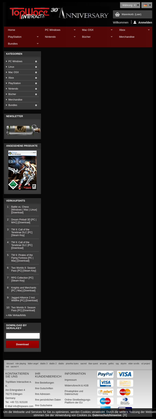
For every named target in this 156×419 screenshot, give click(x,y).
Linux (11, 66)
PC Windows (58, 30)
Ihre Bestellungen (44, 382)
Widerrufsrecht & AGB (76, 385)
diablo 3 (43, 363)
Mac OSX (95, 30)
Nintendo (58, 37)
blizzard (9, 363)
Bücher (95, 37)
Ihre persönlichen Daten (48, 399)
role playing (20, 363)
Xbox (132, 30)
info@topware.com (23, 406)
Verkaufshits (15, 200)
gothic (111, 363)
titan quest (93, 363)
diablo (61, 363)
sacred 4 (14, 367)
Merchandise (126, 36)
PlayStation (21, 37)
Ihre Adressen (42, 394)
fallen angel (33, 363)
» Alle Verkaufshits (16, 315)
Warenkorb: (131, 14)
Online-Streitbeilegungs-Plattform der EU (78, 401)
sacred (83, 363)
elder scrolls (133, 363)
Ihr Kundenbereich (48, 375)
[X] (125, 415)
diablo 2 (52, 363)
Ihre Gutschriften (44, 388)
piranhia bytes (72, 363)
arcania (103, 363)
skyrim (124, 363)
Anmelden (142, 22)
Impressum (71, 379)
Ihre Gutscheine (43, 405)
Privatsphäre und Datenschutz (74, 392)
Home (11, 29)
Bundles (21, 44)
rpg (117, 363)
